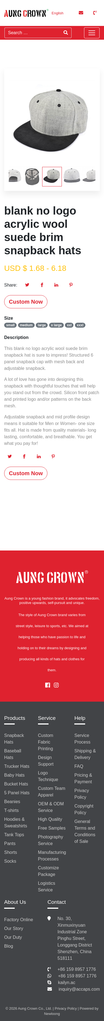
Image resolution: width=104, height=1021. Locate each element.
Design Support (46, 760)
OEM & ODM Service (51, 807)
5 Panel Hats (17, 792)
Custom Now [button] (26, 302)
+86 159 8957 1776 (76, 969)
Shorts (10, 852)
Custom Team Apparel (51, 791)
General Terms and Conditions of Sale (84, 831)
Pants (10, 843)
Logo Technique (48, 776)
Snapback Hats (14, 738)
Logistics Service (46, 886)
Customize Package (48, 871)
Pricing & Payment (83, 778)
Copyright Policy (83, 809)
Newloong (52, 1014)
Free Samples (52, 828)
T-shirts (11, 810)
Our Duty (13, 937)
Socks (10, 861)
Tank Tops (14, 834)
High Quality (50, 819)
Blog (8, 946)
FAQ (78, 766)
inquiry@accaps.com (79, 989)
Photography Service (50, 840)
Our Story (13, 928)
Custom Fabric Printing (45, 742)
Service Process (82, 738)
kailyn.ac (66, 982)
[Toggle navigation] (92, 32)
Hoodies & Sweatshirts (15, 822)
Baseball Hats (12, 754)
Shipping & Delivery (85, 754)
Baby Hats (14, 775)
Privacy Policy (81, 794)
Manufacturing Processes (52, 855)
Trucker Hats (16, 766)
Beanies (12, 801)
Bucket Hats (16, 784)
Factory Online (18, 919)
